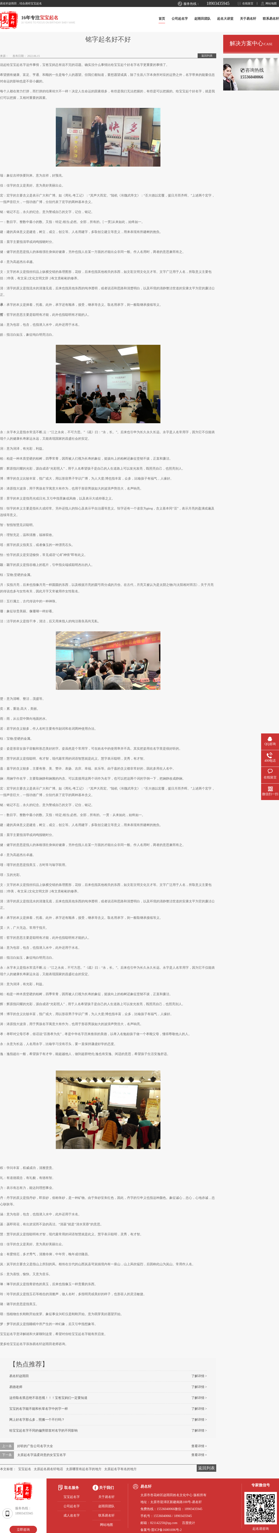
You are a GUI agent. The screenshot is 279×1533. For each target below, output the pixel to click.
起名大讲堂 (225, 18)
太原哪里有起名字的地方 (84, 1469)
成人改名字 (71, 1515)
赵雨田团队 (202, 18)
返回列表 (207, 55)
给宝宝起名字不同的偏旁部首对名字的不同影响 (43, 1430)
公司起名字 (180, 18)
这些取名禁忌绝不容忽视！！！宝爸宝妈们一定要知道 (48, 1398)
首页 (162, 18)
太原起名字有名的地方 (120, 1469)
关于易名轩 (248, 18)
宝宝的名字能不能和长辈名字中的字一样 (38, 1408)
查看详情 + (199, 1446)
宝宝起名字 (71, 1497)
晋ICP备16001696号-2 (166, 1530)
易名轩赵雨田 (19, 1376)
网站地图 (271, 3)
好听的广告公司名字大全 (35, 1446)
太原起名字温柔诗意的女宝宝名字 (41, 1455)
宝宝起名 (24, 1469)
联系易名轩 (271, 18)
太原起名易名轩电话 (48, 1469)
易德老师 (15, 1387)
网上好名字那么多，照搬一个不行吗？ (37, 1419)
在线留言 (247, 3)
